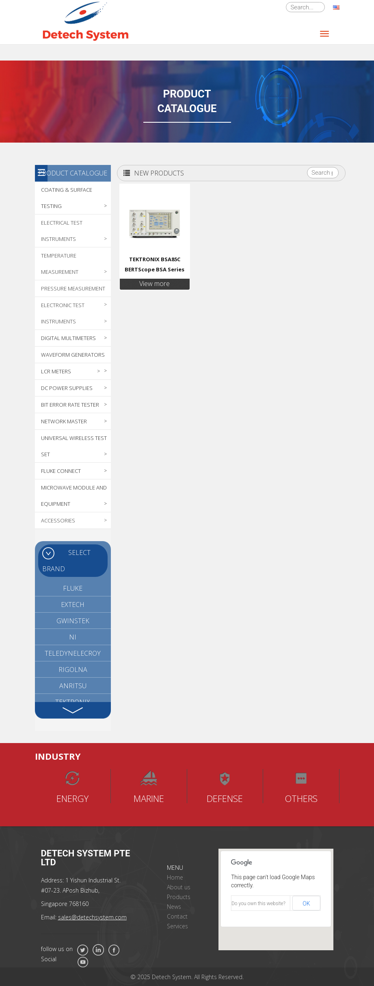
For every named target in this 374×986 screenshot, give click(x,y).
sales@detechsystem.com (92, 917)
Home (175, 877)
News (174, 906)
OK (306, 903)
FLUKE (72, 588)
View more (154, 283)
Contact (177, 916)
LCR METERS (56, 371)
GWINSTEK (72, 620)
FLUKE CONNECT (61, 471)
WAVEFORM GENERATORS (73, 354)
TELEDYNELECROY (73, 653)
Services (177, 926)
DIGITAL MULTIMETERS (68, 338)
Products (178, 897)
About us (178, 887)
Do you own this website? (258, 903)
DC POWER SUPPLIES (67, 388)
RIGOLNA (72, 669)
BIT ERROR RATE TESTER (70, 404)
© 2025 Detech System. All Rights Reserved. (187, 977)
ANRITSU (72, 685)
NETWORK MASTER (64, 421)
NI (72, 637)
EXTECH (72, 604)
